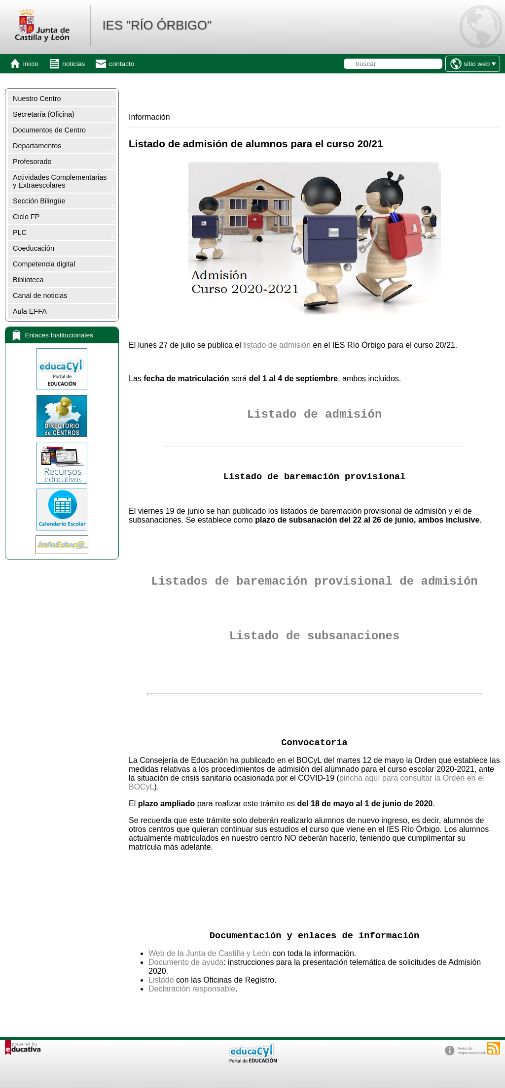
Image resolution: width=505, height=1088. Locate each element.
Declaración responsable (191, 989)
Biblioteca (28, 280)
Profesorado (32, 161)
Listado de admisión (314, 414)
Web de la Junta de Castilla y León (209, 953)
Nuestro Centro (37, 98)
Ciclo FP (26, 217)
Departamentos (37, 146)
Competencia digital (44, 264)
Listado (161, 980)
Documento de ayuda (185, 962)
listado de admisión (277, 345)
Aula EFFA (30, 311)
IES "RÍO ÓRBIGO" (157, 25)
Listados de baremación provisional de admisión (314, 581)
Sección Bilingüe (39, 201)
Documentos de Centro (49, 130)
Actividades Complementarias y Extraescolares (60, 181)
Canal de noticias (40, 295)
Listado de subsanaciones (314, 636)
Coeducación (33, 248)
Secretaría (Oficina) (43, 114)
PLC (20, 232)
